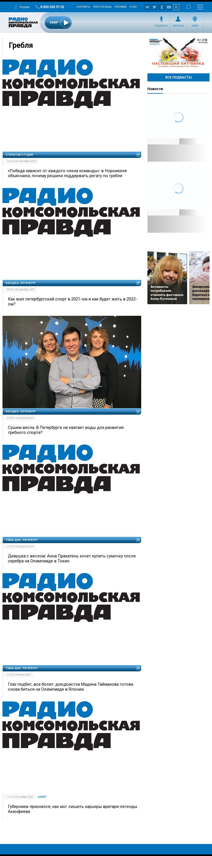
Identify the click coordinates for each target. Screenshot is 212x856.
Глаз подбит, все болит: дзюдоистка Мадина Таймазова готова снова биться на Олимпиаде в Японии (70, 687)
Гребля (21, 45)
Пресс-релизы (102, 6)
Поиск (188, 7)
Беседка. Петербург (21, 283)
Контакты (83, 6)
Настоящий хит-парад (178, 52)
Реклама (120, 6)
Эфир (195, 25)
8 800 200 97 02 (52, 7)
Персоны (178, 25)
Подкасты (161, 25)
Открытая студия (19, 154)
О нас (133, 6)
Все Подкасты (178, 77)
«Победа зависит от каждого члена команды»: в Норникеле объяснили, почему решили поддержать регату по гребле (67, 173)
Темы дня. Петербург (22, 540)
